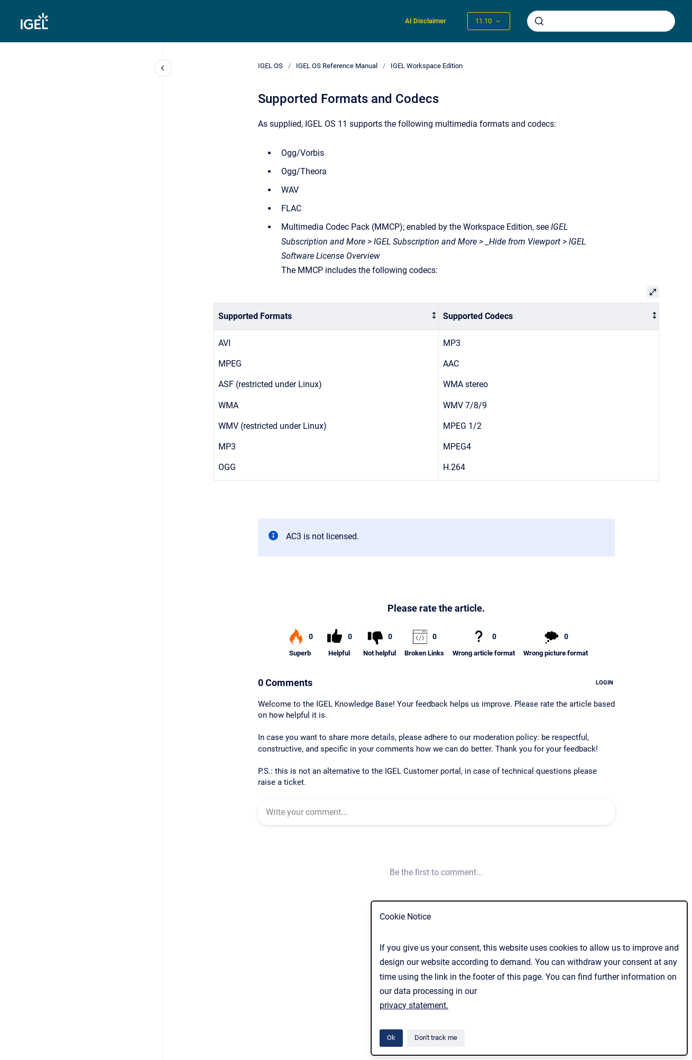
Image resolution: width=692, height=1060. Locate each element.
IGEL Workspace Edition (427, 66)
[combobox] (601, 21)
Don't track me (435, 1038)
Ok (391, 1038)
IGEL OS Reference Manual (336, 66)
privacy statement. (414, 1005)
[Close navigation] (162, 68)
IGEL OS (270, 66)
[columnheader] (326, 316)
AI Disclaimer (425, 21)
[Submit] (539, 21)
